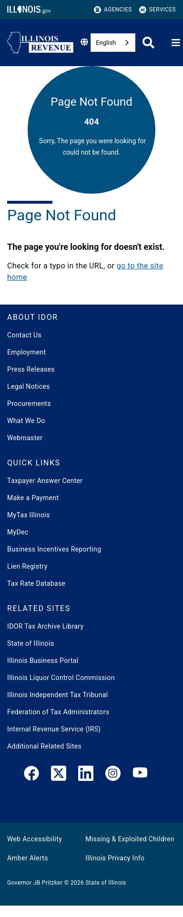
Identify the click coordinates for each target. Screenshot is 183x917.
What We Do (26, 420)
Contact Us (24, 335)
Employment (26, 352)
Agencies (113, 9)
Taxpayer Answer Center (44, 480)
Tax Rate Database (36, 583)
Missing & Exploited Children (129, 839)
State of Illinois (30, 643)
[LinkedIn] (85, 775)
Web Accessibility (34, 839)
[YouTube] (140, 775)
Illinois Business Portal (43, 660)
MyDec (18, 532)
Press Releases (31, 369)
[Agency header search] (148, 43)
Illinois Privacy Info (114, 858)
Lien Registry (27, 566)
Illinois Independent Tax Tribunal (57, 695)
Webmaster (24, 438)
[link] (31, 775)
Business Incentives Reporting (54, 549)
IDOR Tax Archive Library (45, 626)
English (106, 42)
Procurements (29, 403)
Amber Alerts (27, 858)
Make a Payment (33, 498)
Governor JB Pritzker (34, 882)
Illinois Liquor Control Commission (61, 677)
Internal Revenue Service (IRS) (54, 729)
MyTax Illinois (28, 515)
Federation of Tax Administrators (58, 712)
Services (157, 9)
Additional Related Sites (44, 746)
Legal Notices (28, 386)
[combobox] (113, 42)
